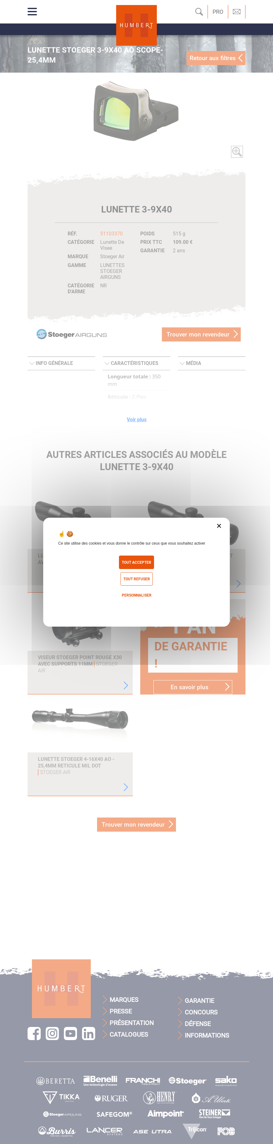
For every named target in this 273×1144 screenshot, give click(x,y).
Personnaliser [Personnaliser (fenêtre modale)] (137, 595)
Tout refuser (136, 579)
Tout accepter (136, 562)
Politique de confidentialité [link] (136, 608)
